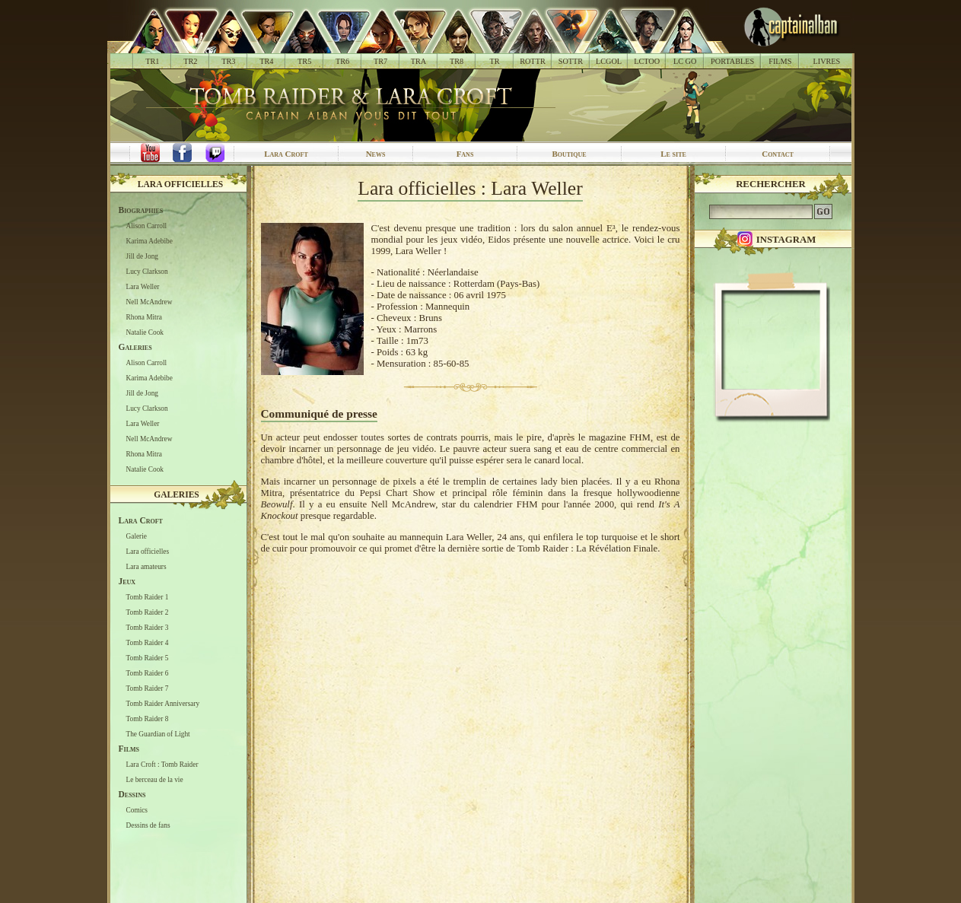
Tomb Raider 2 (147, 612)
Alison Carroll (146, 226)
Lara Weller (143, 287)
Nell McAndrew (149, 302)
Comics (137, 810)
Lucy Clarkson (147, 271)
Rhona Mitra (144, 317)
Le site (673, 153)
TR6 (342, 61)
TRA (418, 61)
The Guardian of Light (158, 734)
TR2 (190, 61)
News (376, 153)
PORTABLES (732, 61)
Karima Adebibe (149, 241)
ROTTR (533, 61)
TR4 (266, 61)
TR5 (304, 61)
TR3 (228, 61)
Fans (465, 153)
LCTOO (647, 61)
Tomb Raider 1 (147, 597)
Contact (778, 153)
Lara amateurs (146, 567)
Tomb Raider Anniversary (163, 703)
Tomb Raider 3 (147, 627)
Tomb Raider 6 (147, 673)
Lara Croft (286, 153)
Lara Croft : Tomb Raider (162, 764)
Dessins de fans (148, 825)
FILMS (779, 61)
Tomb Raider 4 (147, 643)
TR (494, 61)
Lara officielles (180, 184)
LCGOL (609, 61)
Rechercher (771, 184)
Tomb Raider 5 (147, 658)
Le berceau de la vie (154, 780)
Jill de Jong (142, 256)
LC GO (684, 61)
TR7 (380, 61)
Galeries (176, 494)
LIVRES (826, 61)
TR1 (152, 61)
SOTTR (570, 61)
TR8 (456, 61)
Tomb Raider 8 (147, 719)
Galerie (136, 536)
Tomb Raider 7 (147, 688)
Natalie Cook (145, 332)
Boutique (569, 153)
